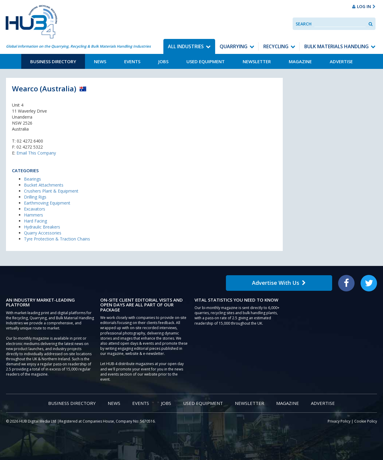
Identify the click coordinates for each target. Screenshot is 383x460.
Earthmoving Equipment (47, 203)
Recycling (275, 46)
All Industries (186, 46)
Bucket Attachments (43, 185)
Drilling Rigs (35, 197)
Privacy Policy (339, 421)
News (100, 61)
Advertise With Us (279, 282)
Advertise (341, 61)
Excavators (34, 209)
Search (303, 24)
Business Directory (53, 61)
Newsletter (257, 61)
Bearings (32, 179)
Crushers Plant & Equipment (51, 191)
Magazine (300, 61)
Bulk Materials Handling (336, 46)
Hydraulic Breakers (42, 227)
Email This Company (36, 153)
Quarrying (233, 46)
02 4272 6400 (30, 141)
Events (132, 61)
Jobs (163, 61)
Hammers (33, 215)
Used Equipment (205, 61)
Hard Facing (35, 221)
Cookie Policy (365, 421)
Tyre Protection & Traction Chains (57, 239)
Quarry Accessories (42, 233)
